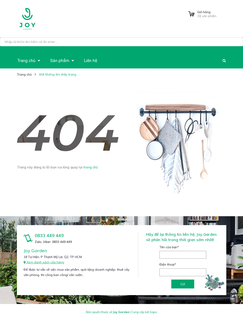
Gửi (182, 284)
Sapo (153, 312)
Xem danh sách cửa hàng (44, 262)
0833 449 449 (49, 235)
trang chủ (90, 167)
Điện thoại (167, 264)
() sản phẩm (211, 14)
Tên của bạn (169, 247)
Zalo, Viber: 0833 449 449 (53, 242)
